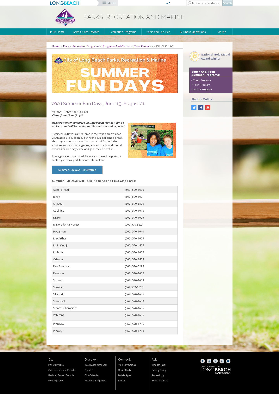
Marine (221, 32)
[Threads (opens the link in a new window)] (222, 361)
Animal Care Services (86, 32)
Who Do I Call (159, 365)
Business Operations (193, 32)
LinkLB (121, 380)
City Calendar (92, 375)
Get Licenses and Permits (61, 370)
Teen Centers (142, 46)
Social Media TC (160, 380)
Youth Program (202, 80)
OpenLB (89, 370)
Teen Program (201, 84)
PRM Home (57, 32)
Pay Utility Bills (56, 365)
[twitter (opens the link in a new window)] (192, 107)
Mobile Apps (124, 375)
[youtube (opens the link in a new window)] (206, 107)
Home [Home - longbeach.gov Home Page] (55, 46)
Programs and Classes (116, 46)
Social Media (125, 370)
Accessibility (158, 375)
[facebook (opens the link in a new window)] (199, 107)
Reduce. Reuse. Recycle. (61, 375)
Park (66, 46)
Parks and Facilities (158, 32)
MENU (111, 3)
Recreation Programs (122, 32)
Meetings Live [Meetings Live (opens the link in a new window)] (55, 380)
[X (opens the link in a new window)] (215, 361)
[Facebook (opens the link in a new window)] (202, 361)
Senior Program (202, 89)
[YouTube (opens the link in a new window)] (228, 361)
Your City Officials (127, 365)
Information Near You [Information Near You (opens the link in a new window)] (96, 365)
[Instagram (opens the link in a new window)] (209, 361)
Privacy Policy (159, 370)
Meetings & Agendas (95, 380)
